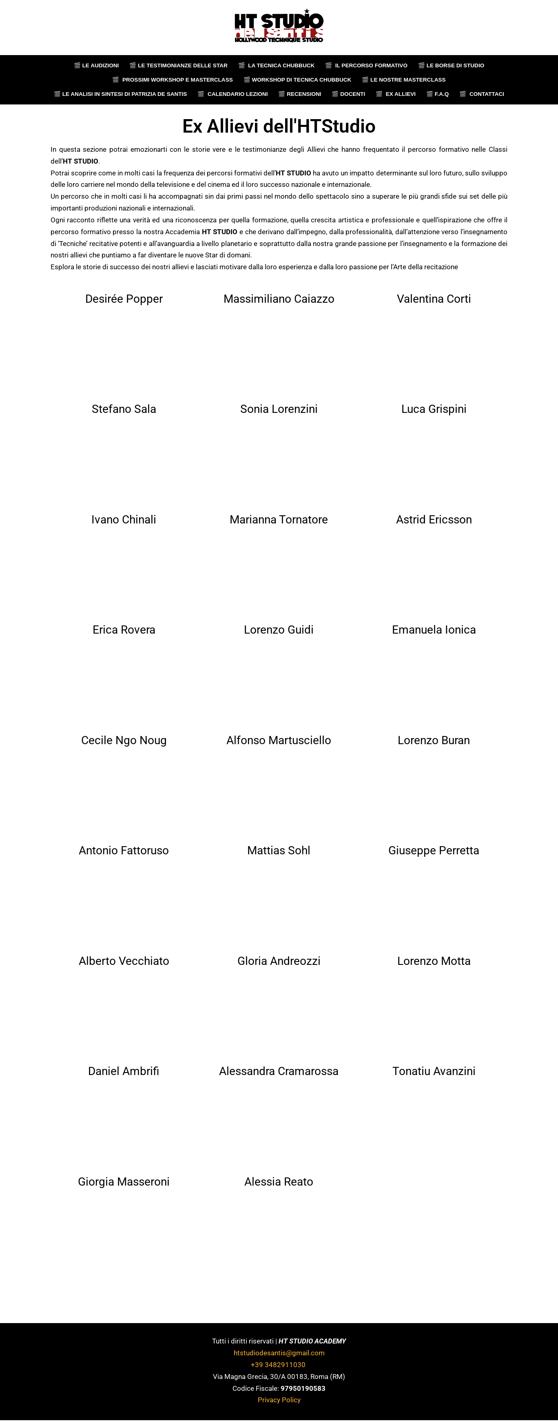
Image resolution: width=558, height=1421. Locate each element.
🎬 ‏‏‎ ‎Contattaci (482, 94)
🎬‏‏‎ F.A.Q (438, 94)
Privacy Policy (279, 1401)
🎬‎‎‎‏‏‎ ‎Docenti (348, 94)
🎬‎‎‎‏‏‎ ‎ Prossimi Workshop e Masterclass (172, 80)
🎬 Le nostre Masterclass (404, 80)
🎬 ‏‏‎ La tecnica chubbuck (276, 65)
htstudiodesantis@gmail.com (279, 1353)
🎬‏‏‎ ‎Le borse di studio (451, 65)
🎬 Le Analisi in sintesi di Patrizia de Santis (120, 94)
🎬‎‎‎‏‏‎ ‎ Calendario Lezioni (232, 94)
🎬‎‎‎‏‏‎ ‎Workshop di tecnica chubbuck (297, 80)
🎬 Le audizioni (95, 65)
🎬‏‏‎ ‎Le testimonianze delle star (178, 65)
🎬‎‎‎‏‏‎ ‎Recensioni (300, 94)
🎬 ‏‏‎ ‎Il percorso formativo (367, 65)
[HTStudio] (279, 27)
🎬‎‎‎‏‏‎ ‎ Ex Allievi (396, 94)
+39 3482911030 (279, 1365)
